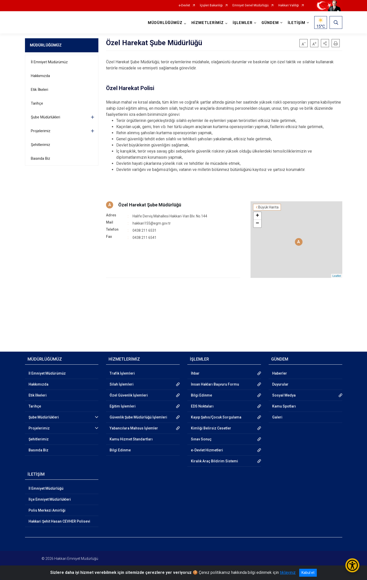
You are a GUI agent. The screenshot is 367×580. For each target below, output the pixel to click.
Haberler (279, 373)
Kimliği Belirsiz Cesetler (211, 428)
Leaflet (336, 275)
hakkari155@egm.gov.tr (152, 223)
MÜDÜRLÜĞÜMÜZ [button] (165, 23)
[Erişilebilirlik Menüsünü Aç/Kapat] (352, 565)
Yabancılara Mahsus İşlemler (134, 428)
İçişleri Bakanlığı (211, 5)
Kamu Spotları (284, 406)
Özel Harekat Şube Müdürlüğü (149, 204)
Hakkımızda (40, 75)
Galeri (277, 417)
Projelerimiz (40, 131)
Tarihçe (37, 103)
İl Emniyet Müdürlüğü (46, 488)
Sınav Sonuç (201, 439)
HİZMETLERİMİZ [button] (207, 23)
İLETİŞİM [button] (296, 23)
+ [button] (257, 216)
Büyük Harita (268, 207)
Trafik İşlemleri (122, 373)
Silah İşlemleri (122, 384)
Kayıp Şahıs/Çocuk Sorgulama (216, 417)
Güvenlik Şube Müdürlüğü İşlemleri (138, 417)
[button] (325, 43)
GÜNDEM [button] (270, 23)
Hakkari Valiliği (288, 5)
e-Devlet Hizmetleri (207, 450)
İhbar (195, 373)
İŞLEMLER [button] (243, 23)
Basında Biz (40, 158)
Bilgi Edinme (120, 450)
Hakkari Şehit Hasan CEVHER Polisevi (59, 521)
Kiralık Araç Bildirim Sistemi (214, 461)
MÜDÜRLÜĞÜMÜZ (46, 45)
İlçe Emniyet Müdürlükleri (50, 499)
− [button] (257, 223)
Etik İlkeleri (39, 89)
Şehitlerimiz (40, 144)
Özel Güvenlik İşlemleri (129, 395)
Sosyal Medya (284, 395)
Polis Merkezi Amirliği (47, 510)
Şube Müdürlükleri (45, 117)
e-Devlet (184, 5)
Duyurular (280, 384)
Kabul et (308, 573)
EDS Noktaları (202, 406)
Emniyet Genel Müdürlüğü (250, 5)
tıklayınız (288, 572)
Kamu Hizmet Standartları (131, 439)
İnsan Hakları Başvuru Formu (215, 384)
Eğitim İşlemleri (123, 406)
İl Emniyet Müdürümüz (49, 62)
